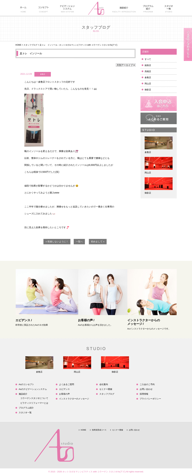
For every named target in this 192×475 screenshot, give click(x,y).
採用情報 (144, 394)
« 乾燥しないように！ (57, 241)
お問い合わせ (146, 389)
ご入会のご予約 (147, 384)
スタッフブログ (30, 45)
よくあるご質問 (66, 384)
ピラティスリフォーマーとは (34, 403)
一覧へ (79, 241)
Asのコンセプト (26, 384)
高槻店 (148, 71)
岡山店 (148, 83)
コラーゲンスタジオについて (34, 398)
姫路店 (148, 65)
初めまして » (97, 241)
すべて (148, 59)
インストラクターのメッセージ (74, 398)
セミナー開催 (105, 389)
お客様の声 (64, 394)
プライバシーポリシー (150, 398)
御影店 (148, 89)
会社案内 (103, 384)
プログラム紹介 (26, 408)
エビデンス (64, 389)
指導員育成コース (99, 430)
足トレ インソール (31, 53)
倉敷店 (148, 77)
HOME (18, 45)
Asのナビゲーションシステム (33, 389)
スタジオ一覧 (25, 412)
